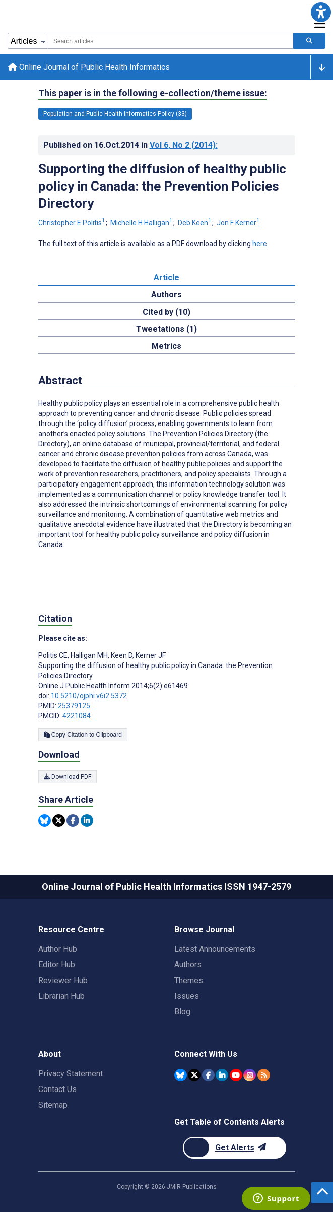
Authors (188, 964)
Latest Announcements (214, 949)
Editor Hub (56, 964)
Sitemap (53, 1105)
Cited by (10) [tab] (166, 312)
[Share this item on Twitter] (58, 820)
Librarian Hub (61, 996)
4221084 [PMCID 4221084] (76, 716)
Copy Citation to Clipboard (83, 734)
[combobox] (170, 41)
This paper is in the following (152, 93)
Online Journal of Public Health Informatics (89, 67)
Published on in (130, 145)
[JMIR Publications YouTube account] (236, 1075)
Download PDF (67, 776)
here (259, 243)
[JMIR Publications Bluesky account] (180, 1075)
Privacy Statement (70, 1073)
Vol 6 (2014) (184, 145)
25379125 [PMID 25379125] (74, 706)
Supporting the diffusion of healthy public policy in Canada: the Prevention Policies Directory (162, 186)
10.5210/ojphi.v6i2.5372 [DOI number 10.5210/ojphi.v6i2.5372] (89, 696)
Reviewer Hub (63, 980)
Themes (188, 980)
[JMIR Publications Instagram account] (249, 1075)
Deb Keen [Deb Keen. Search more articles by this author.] (195, 223)
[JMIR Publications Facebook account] (208, 1075)
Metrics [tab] (166, 346)
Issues (186, 996)
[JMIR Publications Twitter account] (194, 1075)
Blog (182, 1011)
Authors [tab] (166, 294)
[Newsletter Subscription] (234, 1148)
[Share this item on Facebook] (72, 820)
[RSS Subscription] (263, 1075)
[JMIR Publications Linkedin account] (222, 1075)
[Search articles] (309, 41)
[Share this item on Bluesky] (44, 820)
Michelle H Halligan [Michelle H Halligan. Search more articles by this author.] (142, 223)
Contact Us (57, 1089)
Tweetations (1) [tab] (166, 329)
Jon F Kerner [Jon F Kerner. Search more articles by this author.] (238, 223)
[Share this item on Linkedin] (87, 820)
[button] (321, 12)
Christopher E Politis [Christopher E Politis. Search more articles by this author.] (72, 223)
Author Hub (57, 949)
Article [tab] (166, 277)
